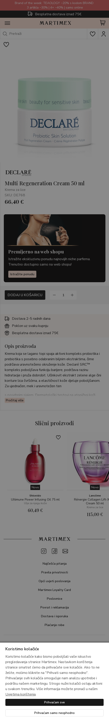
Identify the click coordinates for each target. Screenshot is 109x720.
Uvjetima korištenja (20, 694)
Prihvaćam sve (54, 702)
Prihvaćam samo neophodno (54, 713)
